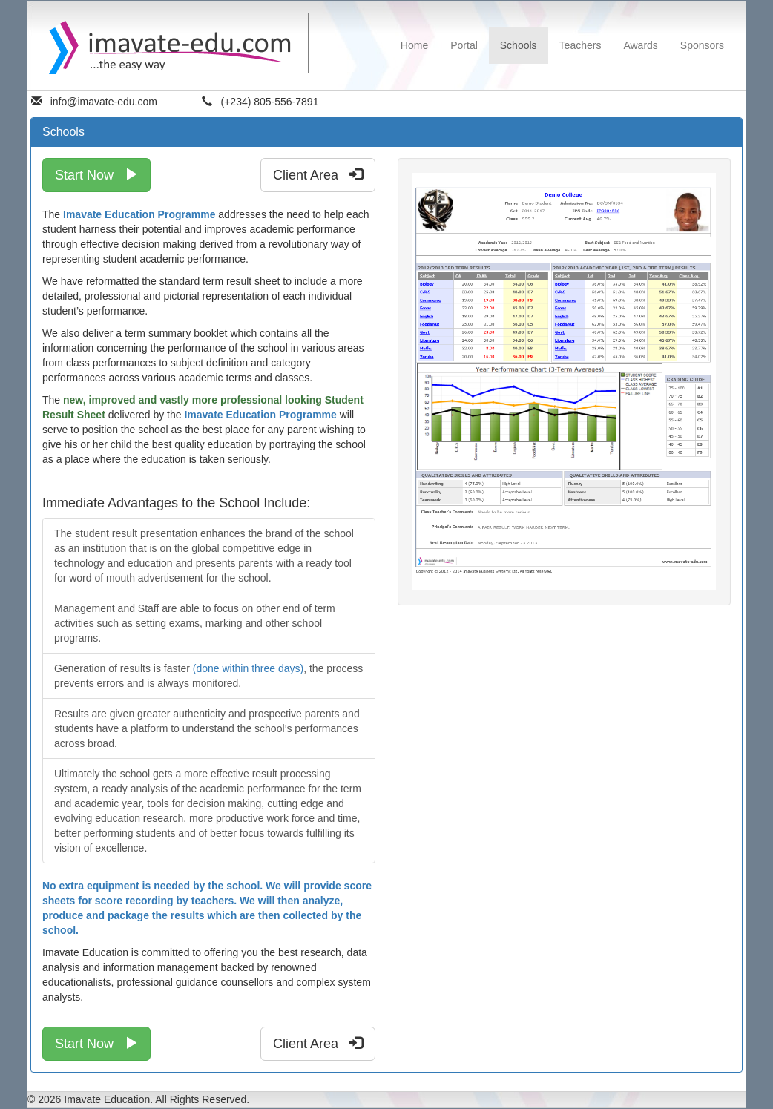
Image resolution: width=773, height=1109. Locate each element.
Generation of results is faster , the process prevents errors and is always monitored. (208, 675)
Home (414, 45)
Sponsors (702, 45)
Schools (518, 45)
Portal (464, 45)
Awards (640, 45)
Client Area (318, 174)
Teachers (580, 45)
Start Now (96, 174)
